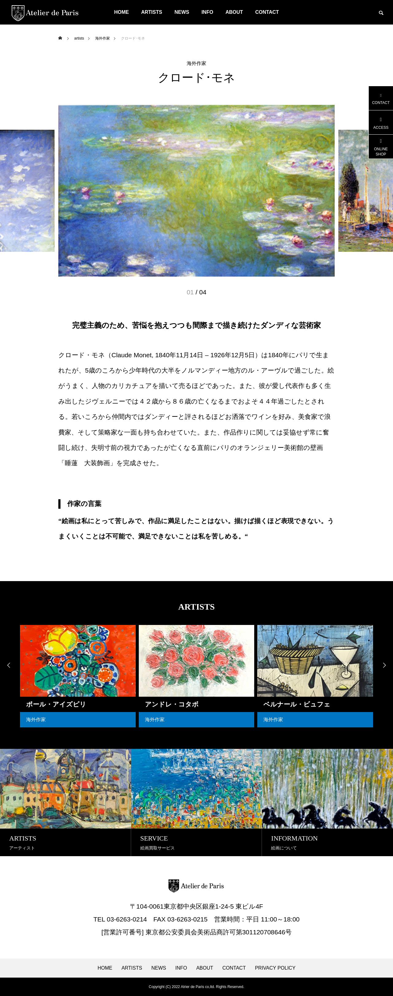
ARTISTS (151, 12)
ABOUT (234, 12)
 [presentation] (385, 665)
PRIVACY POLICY (275, 968)
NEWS (181, 12)
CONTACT (267, 12)
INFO (207, 12)
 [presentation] (8, 665)
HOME (121, 12)
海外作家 (196, 63)
